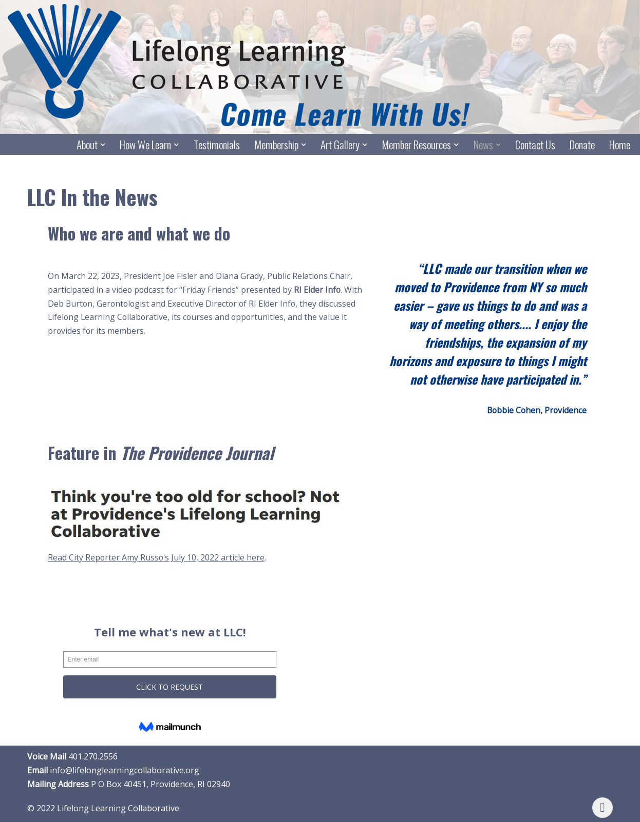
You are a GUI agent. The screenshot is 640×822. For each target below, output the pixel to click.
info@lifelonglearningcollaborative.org (124, 770)
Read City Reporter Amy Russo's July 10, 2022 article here (157, 557)
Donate (582, 144)
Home (619, 144)
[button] (102, 144)
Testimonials (216, 144)
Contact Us (535, 144)
